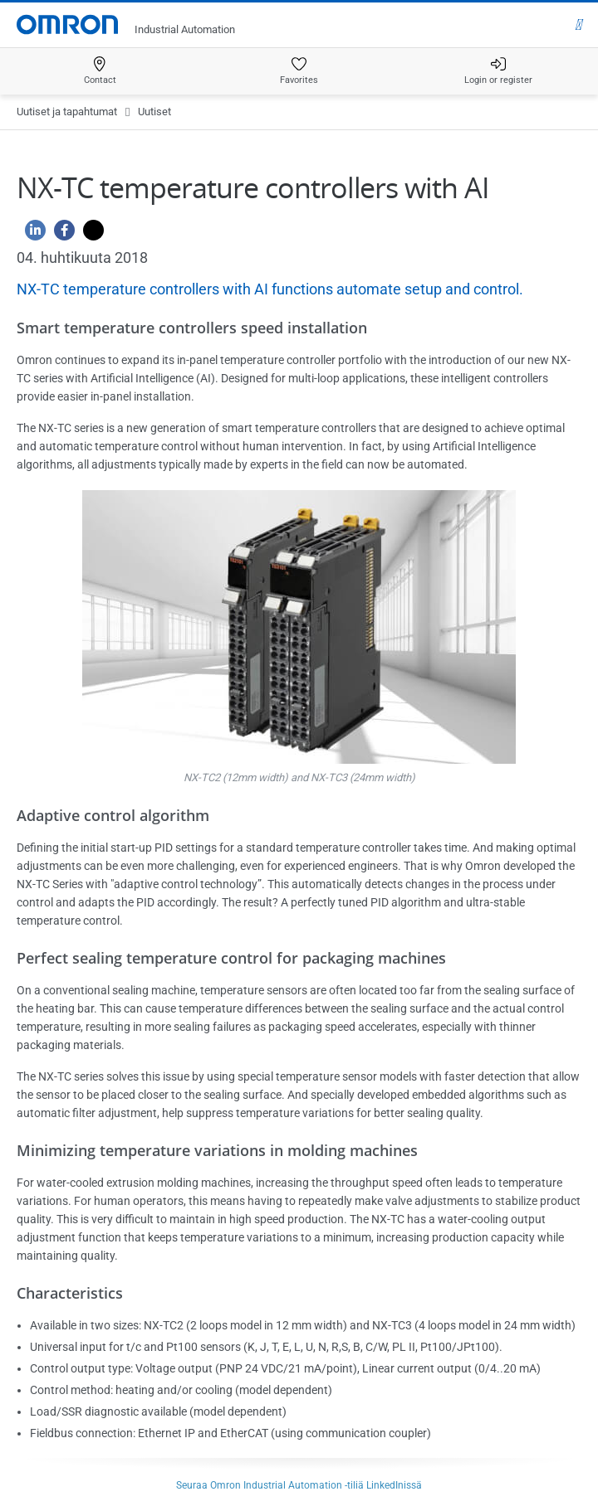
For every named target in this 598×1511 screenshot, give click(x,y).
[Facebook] (60, 234)
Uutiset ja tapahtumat (67, 111)
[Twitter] (89, 234)
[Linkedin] (31, 234)
